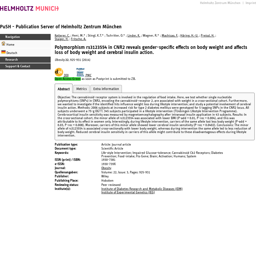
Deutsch (9, 52)
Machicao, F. (170, 35)
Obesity (106, 168)
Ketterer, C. (62, 35)
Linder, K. (133, 35)
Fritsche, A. (78, 39)
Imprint (251, 3)
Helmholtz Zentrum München (220, 3)
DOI (62, 75)
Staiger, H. (62, 39)
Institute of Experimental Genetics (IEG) (128, 192)
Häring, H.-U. (189, 35)
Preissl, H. (207, 35)
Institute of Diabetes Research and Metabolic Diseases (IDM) (142, 189)
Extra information (106, 89)
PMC (83, 75)
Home (7, 43)
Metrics (81, 89)
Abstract (64, 89)
